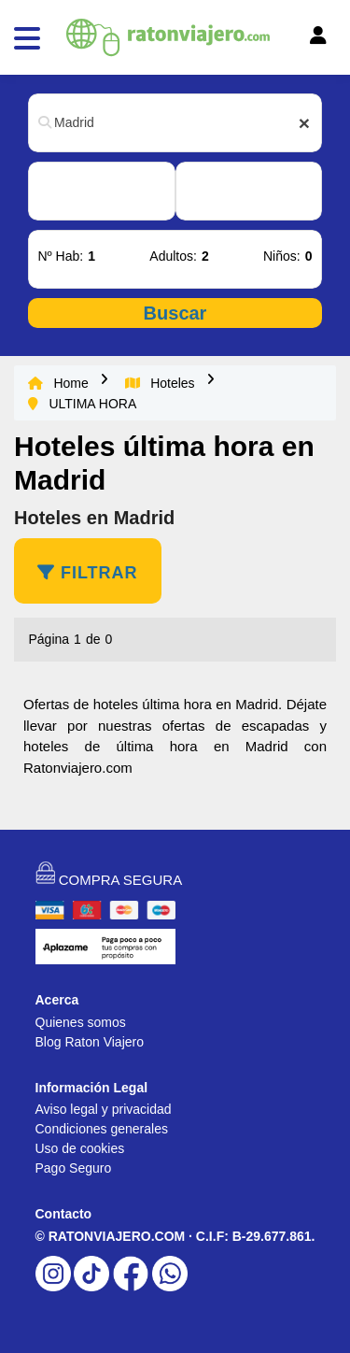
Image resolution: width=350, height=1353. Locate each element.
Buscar (175, 313)
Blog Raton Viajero (89, 1041)
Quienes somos (80, 1022)
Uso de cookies (80, 1148)
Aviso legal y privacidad (103, 1109)
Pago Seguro (73, 1168)
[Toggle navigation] (292, 40)
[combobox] (175, 123)
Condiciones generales (101, 1128)
